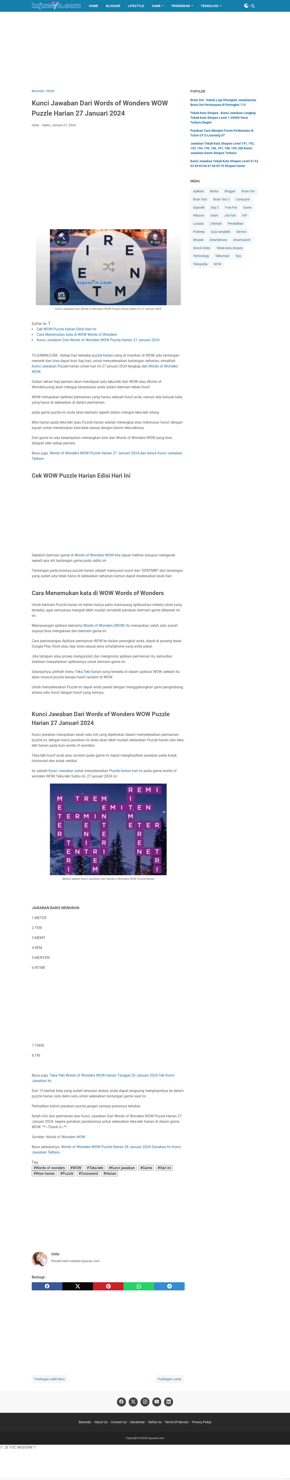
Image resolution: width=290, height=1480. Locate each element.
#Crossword (88, 1173)
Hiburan (198, 215)
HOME (93, 6)
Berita (214, 191)
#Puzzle (66, 1173)
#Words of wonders (49, 1168)
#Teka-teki (95, 1168)
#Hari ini (164, 1168)
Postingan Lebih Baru (49, 1379)
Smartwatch (242, 240)
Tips (238, 256)
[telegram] (169, 1286)
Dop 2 (215, 207)
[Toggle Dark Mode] (246, 5)
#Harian (109, 1173)
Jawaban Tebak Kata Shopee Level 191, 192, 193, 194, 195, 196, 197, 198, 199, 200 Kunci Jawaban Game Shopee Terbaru (222, 148)
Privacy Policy (201, 1422)
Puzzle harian (120, 771)
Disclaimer (137, 1422)
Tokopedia (200, 264)
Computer (243, 199)
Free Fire (231, 207)
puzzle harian (102, 355)
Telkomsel (222, 256)
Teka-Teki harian (88, 672)
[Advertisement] (145, 50)
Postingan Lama (169, 1379)
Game (247, 207)
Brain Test (200, 199)
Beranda (85, 1422)
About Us (100, 1422)
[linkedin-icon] (168, 1401)
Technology (201, 256)
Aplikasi (198, 191)
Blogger (230, 191)
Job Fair (230, 215)
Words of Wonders (163, 366)
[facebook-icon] (121, 1401)
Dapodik (199, 207)
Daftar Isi (154, 1422)
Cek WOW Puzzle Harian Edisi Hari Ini (66, 329)
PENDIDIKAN (181, 6)
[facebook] (47, 1286)
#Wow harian (44, 1173)
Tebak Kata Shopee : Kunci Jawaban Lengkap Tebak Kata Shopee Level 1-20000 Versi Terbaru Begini (223, 117)
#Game (146, 1168)
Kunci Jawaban (44, 366)
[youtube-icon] (156, 1401)
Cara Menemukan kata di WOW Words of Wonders (77, 334)
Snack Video (201, 248)
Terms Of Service (176, 1422)
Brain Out (248, 191)
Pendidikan (235, 223)
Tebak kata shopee (229, 248)
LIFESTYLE (136, 6)
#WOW (75, 1168)
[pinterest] (108, 1286)
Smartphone (218, 240)
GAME (156, 6)
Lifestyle (216, 223)
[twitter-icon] (133, 1401)
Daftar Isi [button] (41, 323)
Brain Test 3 (221, 199)
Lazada (198, 223)
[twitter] (77, 1286)
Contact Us (119, 1422)
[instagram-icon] (145, 1401)
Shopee (198, 240)
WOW (36, 371)
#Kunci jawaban (122, 1168)
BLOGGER (113, 6)
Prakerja (199, 232)
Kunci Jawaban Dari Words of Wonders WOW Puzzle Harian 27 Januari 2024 (98, 340)
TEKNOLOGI (209, 6)
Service (241, 232)
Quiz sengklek (220, 232)
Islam (214, 215)
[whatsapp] (138, 1286)
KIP (244, 215)
